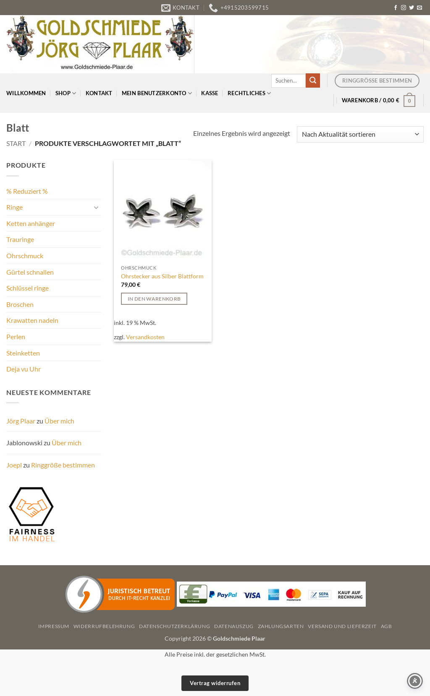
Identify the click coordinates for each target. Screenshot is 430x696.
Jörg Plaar (20, 421)
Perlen (15, 336)
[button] (379, 100)
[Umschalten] (96, 207)
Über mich (59, 421)
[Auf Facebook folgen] (395, 8)
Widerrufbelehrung (104, 626)
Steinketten (23, 353)
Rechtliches (249, 93)
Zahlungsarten (281, 626)
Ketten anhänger (30, 223)
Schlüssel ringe (27, 288)
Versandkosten (145, 336)
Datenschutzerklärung (174, 626)
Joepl (14, 465)
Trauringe (20, 239)
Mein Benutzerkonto (157, 93)
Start (16, 143)
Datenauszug (234, 626)
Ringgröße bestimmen (63, 465)
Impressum (54, 626)
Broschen (20, 304)
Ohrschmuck (24, 256)
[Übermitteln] (313, 80)
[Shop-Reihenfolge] (360, 134)
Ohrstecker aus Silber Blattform (162, 276)
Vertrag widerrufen (215, 683)
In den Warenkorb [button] (154, 298)
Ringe (14, 207)
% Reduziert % (27, 191)
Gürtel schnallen (30, 272)
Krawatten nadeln (32, 320)
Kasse (209, 93)
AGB (386, 626)
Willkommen (26, 93)
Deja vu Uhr (23, 369)
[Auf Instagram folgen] (403, 8)
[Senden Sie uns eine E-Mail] (419, 8)
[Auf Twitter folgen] (411, 8)
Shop (65, 93)
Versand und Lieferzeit (342, 626)
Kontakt (99, 93)
